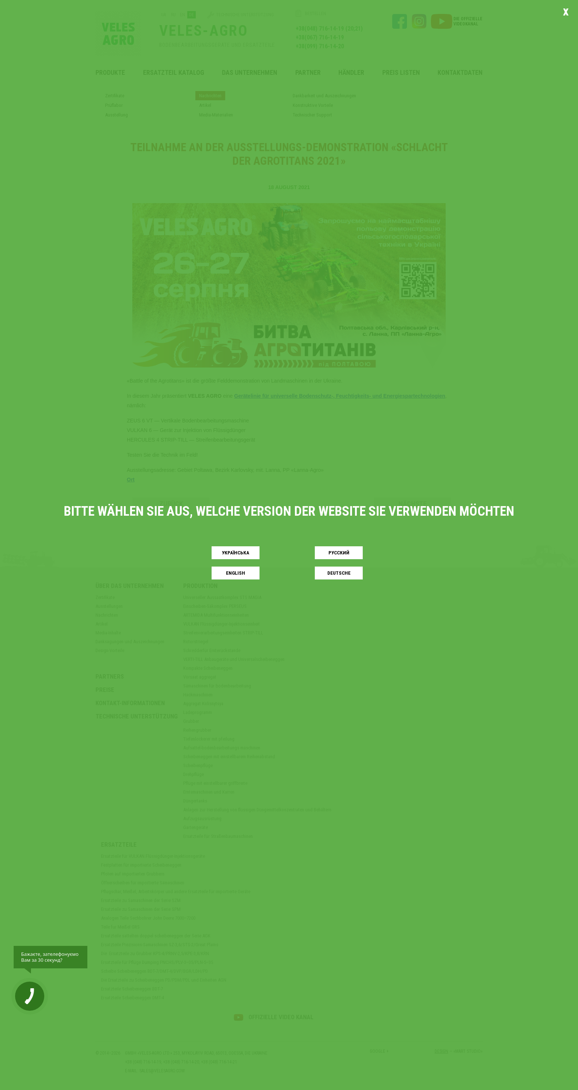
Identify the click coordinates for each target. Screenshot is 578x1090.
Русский (338, 553)
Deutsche (339, 573)
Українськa (235, 553)
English (235, 573)
